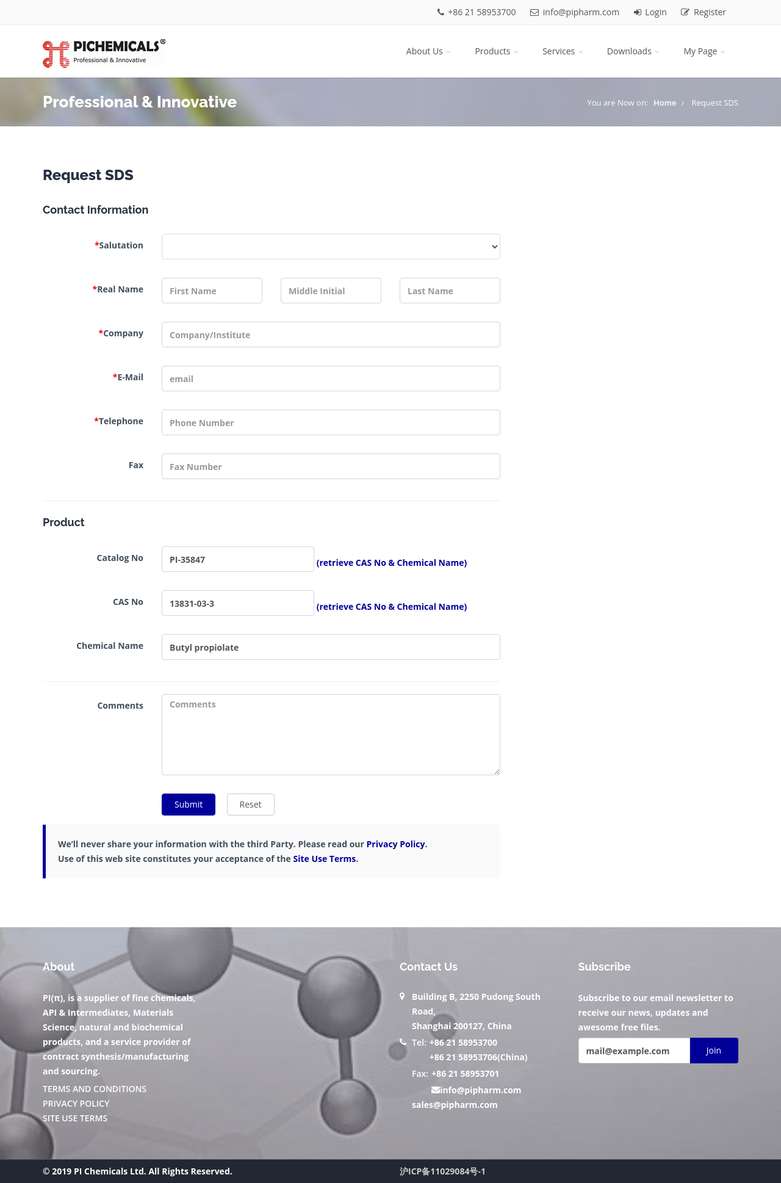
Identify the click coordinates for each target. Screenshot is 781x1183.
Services (563, 51)
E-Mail (128, 377)
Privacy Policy (396, 844)
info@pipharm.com (576, 12)
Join (714, 1050)
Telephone (118, 421)
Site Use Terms (324, 858)
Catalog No (120, 557)
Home (665, 102)
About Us (429, 51)
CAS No (128, 601)
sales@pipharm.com (455, 1104)
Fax (136, 465)
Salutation (119, 245)
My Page (705, 51)
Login (651, 12)
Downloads (634, 51)
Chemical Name (109, 645)
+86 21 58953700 (478, 12)
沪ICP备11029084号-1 (443, 1171)
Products (497, 51)
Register (703, 12)
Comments (120, 705)
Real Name (118, 289)
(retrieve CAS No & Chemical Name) (392, 562)
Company (121, 333)
